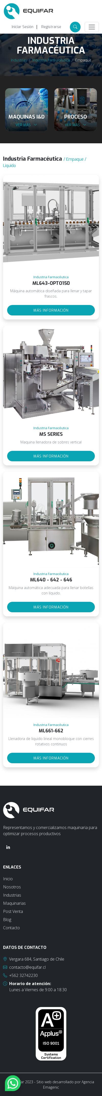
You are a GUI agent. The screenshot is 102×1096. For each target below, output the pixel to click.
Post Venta (13, 911)
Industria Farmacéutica (51, 60)
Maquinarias (14, 903)
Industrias (19, 60)
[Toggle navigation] (92, 27)
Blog (7, 919)
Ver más (26, 125)
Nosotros (12, 887)
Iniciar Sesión (22, 26)
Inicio (8, 879)
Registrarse (51, 26)
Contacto (11, 928)
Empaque (83, 60)
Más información (51, 310)
